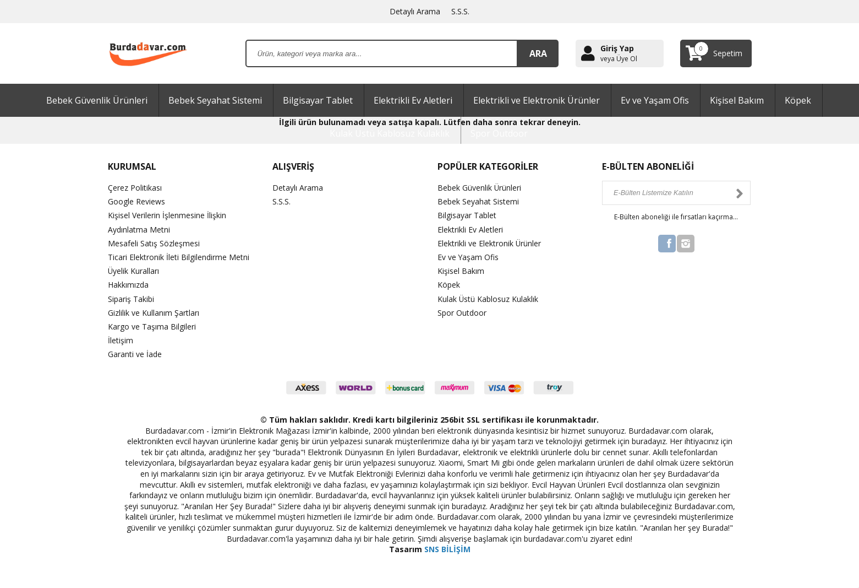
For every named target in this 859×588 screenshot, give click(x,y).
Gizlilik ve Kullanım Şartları (153, 313)
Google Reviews (136, 201)
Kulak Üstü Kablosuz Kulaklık (390, 133)
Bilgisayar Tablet (318, 100)
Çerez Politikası (135, 187)
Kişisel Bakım (737, 100)
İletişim (120, 340)
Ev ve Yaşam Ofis (655, 100)
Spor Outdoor (499, 133)
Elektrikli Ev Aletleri (413, 100)
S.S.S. (460, 11)
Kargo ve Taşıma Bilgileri (152, 326)
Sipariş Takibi (131, 299)
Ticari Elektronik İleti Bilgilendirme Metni (178, 257)
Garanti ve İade (135, 354)
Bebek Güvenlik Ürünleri (96, 100)
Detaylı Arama (415, 11)
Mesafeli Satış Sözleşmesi (154, 243)
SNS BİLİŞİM (447, 549)
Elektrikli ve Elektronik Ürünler (536, 100)
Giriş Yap (617, 48)
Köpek (798, 100)
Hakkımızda (128, 284)
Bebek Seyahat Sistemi (215, 100)
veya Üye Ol (618, 59)
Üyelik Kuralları (134, 271)
